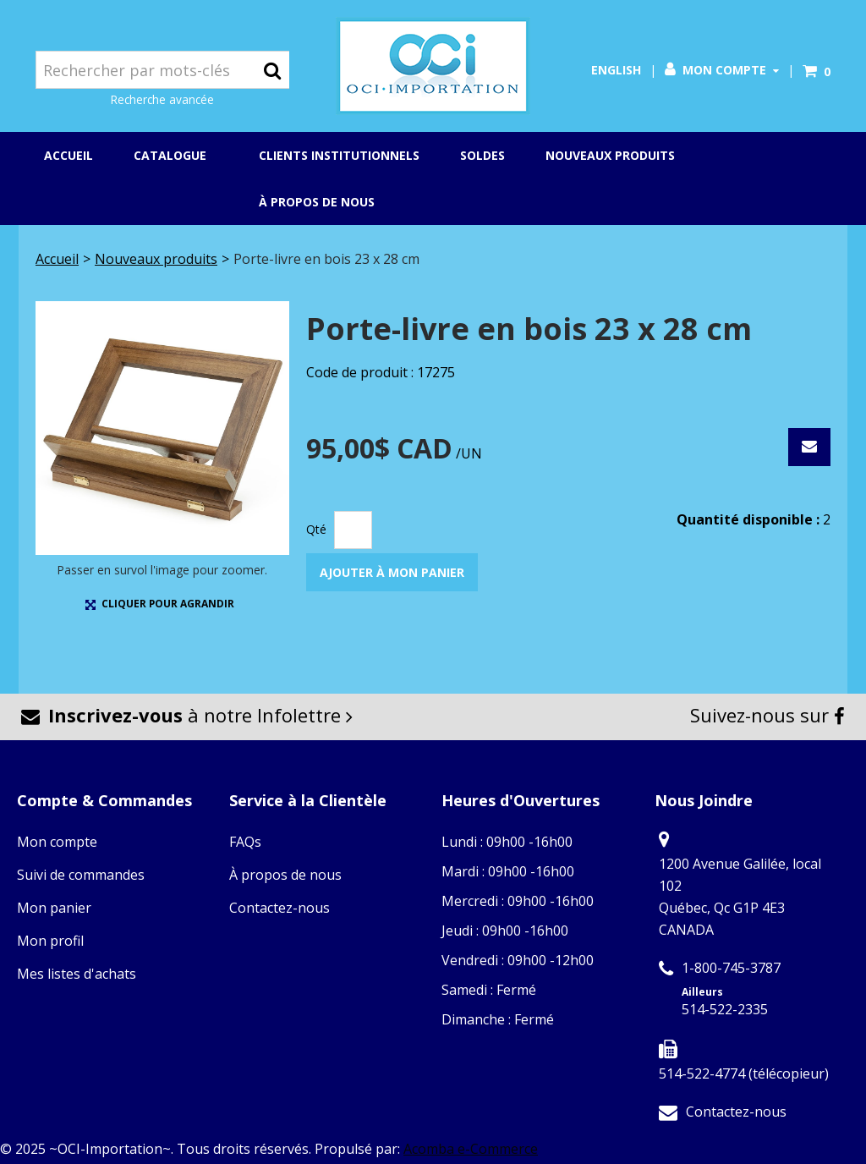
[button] (816, 71)
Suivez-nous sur (767, 715)
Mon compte (722, 70)
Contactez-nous (279, 907)
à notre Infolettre (187, 715)
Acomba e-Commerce (470, 1148)
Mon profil (50, 940)
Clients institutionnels (339, 155)
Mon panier (54, 907)
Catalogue (176, 156)
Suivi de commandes (81, 874)
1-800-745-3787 (731, 967)
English (616, 70)
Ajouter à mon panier (392, 572)
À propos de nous (317, 202)
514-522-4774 (702, 1073)
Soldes (482, 155)
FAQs (245, 841)
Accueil (68, 155)
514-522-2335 (725, 1009)
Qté (316, 529)
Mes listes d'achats (76, 973)
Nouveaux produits (610, 155)
